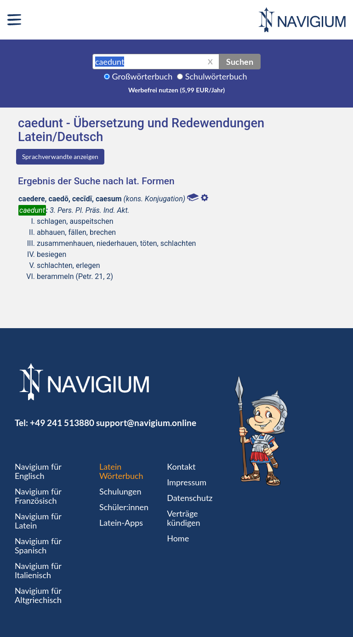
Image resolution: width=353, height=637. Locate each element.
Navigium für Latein (38, 520)
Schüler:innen (123, 507)
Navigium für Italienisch (38, 570)
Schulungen (120, 491)
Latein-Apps (121, 523)
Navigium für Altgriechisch (38, 595)
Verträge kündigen (183, 518)
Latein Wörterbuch (121, 471)
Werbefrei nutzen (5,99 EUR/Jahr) (176, 90)
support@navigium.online (146, 422)
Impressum (186, 482)
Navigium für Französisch (38, 496)
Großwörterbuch (142, 76)
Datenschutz (189, 498)
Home (178, 538)
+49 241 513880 (62, 422)
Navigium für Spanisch (38, 545)
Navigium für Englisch (38, 471)
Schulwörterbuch (216, 76)
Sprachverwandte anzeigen (60, 156)
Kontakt (181, 466)
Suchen (239, 62)
